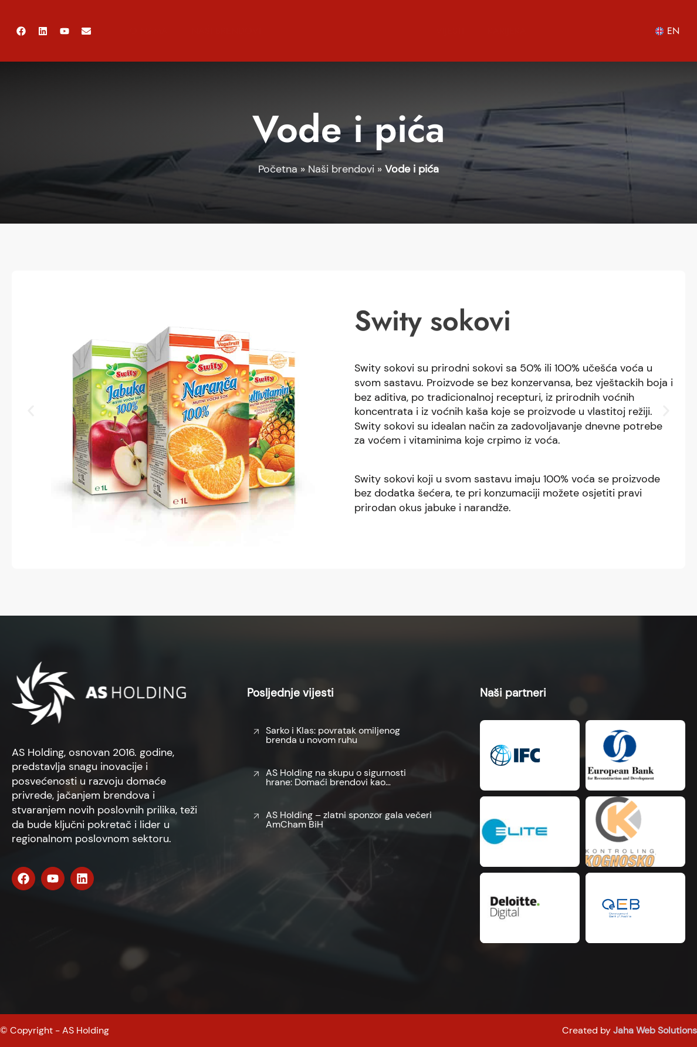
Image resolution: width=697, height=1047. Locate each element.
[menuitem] (670, 31)
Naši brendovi (226, 31)
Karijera (507, 31)
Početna (277, 169)
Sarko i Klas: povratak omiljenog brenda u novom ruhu (333, 735)
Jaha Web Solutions (655, 1030)
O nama (149, 31)
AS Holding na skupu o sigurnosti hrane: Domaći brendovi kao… (336, 777)
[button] (30, 410)
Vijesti (450, 31)
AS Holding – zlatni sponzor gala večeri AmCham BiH (349, 819)
